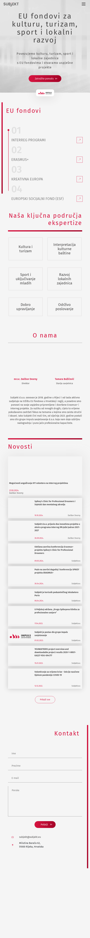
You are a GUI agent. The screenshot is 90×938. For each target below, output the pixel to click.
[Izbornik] (83, 4)
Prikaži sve (45, 699)
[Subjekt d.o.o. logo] (11, 4)
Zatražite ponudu (44, 78)
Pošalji (44, 824)
